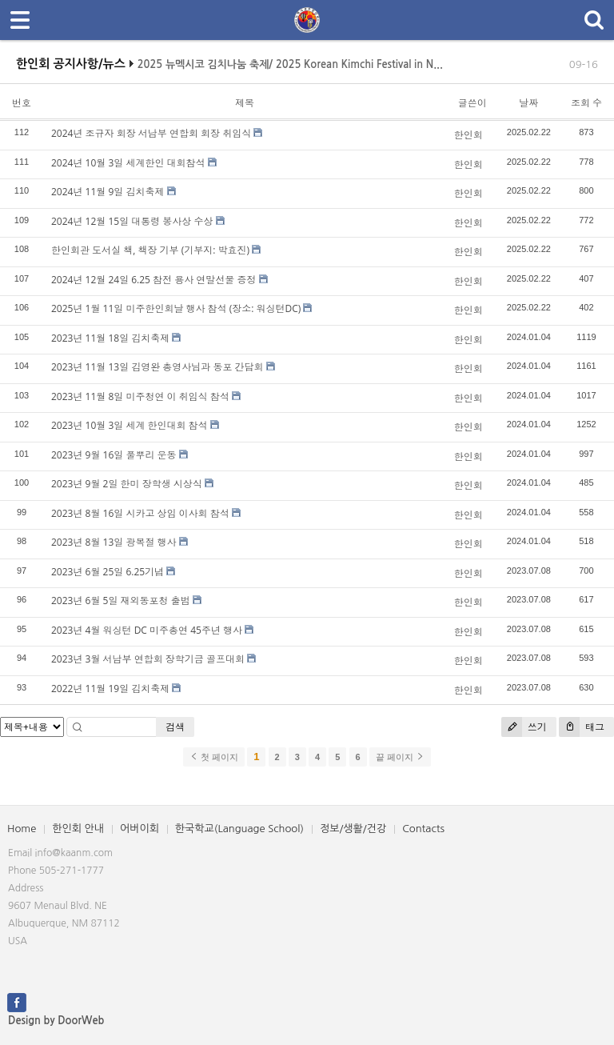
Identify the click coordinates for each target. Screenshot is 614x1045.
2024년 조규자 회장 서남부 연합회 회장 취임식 (151, 133)
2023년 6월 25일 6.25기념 (107, 572)
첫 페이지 (213, 757)
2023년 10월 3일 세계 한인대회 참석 (129, 425)
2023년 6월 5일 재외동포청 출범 (120, 600)
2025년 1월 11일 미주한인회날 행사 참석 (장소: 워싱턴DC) (176, 308)
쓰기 (524, 727)
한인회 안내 (78, 828)
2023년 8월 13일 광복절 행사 (114, 542)
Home (21, 828)
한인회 (468, 135)
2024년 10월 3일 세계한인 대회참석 (128, 163)
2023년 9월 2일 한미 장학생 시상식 (126, 483)
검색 (175, 727)
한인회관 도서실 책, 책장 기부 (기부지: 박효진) (150, 250)
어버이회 (139, 828)
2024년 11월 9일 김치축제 (107, 191)
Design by (56, 1020)
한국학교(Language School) (239, 828)
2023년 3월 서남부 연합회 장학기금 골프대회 (148, 659)
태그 (581, 727)
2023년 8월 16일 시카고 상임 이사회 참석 (140, 513)
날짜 (528, 103)
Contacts (423, 828)
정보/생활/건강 (353, 828)
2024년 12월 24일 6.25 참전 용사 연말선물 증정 (153, 279)
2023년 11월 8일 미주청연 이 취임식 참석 (140, 396)
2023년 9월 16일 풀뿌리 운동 (114, 455)
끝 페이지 (400, 757)
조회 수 (586, 103)
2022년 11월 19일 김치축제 (110, 688)
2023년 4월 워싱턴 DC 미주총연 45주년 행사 (146, 630)
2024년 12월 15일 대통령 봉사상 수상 (132, 221)
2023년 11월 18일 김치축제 (110, 338)
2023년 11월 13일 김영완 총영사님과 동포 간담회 (157, 367)
